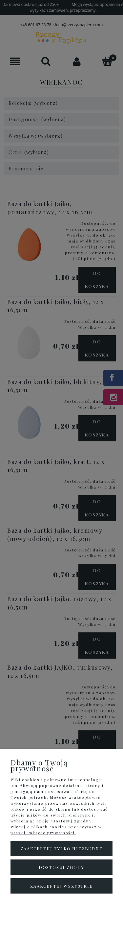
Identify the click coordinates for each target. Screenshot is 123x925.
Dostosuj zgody (61, 867)
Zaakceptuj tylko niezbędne (61, 848)
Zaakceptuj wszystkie (61, 886)
